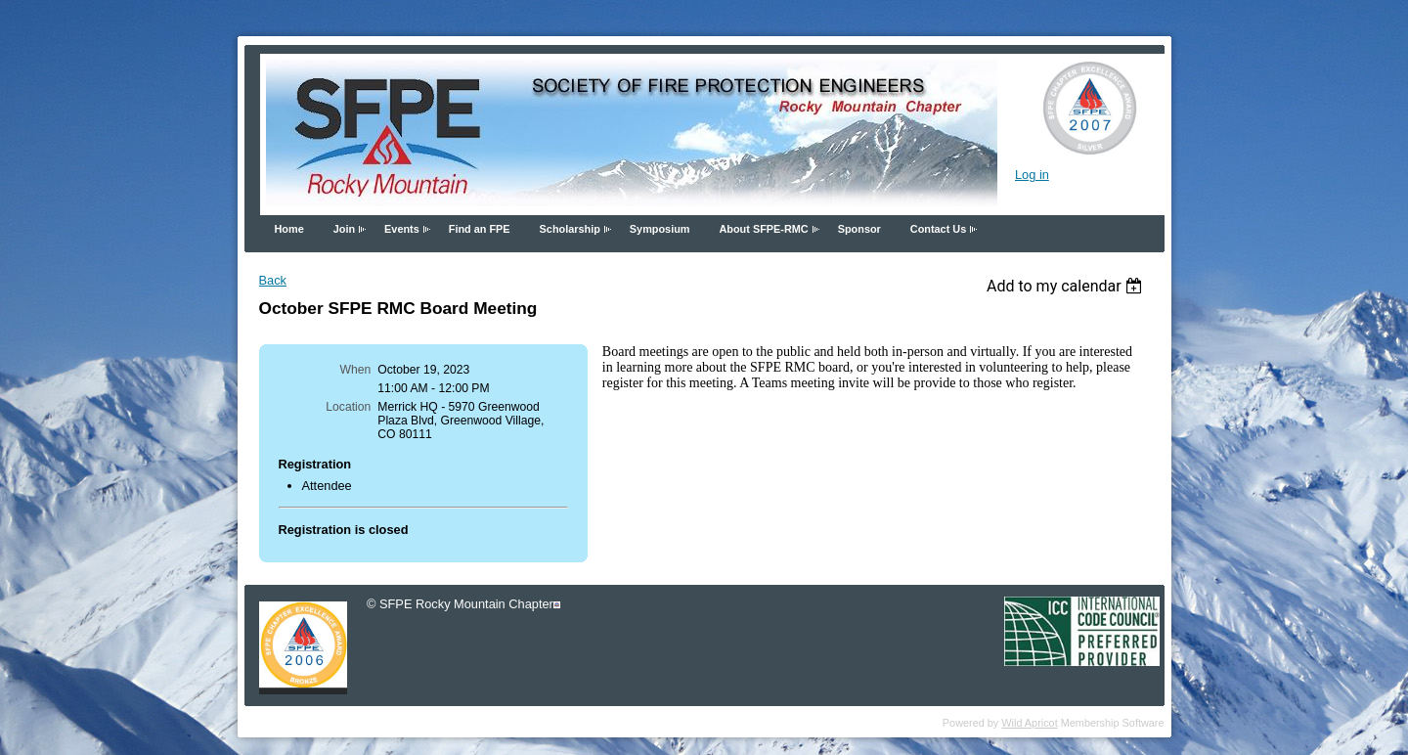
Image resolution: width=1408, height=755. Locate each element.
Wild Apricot (1029, 723)
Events (401, 229)
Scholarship (570, 229)
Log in (1032, 174)
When (356, 370)
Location (348, 407)
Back (272, 280)
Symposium (660, 229)
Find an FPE (479, 229)
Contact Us (938, 229)
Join (344, 229)
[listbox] (1067, 286)
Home (289, 229)
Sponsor (859, 229)
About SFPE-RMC (763, 229)
